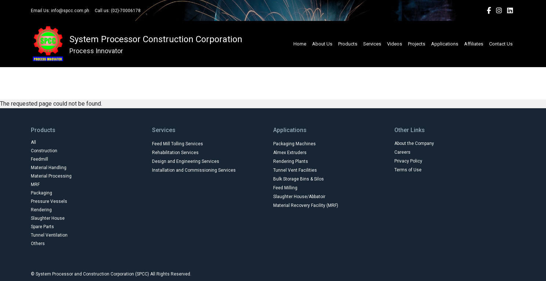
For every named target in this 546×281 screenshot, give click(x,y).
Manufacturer (266, 88)
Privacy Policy (408, 161)
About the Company (414, 143)
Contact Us (501, 44)
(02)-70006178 (126, 10)
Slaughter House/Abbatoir (299, 196)
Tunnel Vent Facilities (295, 170)
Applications (444, 44)
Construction (44, 150)
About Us (322, 44)
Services (372, 44)
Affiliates (473, 44)
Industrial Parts (215, 88)
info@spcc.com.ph (70, 10)
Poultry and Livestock (323, 88)
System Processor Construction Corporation (155, 39)
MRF (35, 184)
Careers (402, 152)
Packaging (41, 193)
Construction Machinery (284, 72)
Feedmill (39, 159)
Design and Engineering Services (185, 161)
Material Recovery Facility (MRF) (305, 205)
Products (347, 44)
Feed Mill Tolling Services (177, 143)
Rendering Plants (290, 161)
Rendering (41, 209)
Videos (394, 44)
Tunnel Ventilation (49, 235)
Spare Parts (42, 226)
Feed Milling (285, 187)
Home (299, 44)
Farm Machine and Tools (357, 72)
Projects (416, 44)
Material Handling (48, 167)
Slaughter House (48, 218)
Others (38, 243)
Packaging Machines (294, 143)
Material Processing (51, 176)
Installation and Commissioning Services (194, 170)
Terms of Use (408, 169)
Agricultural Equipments (212, 72)
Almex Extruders (290, 152)
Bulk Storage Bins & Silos (298, 179)
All (164, 72)
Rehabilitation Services (175, 152)
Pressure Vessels (49, 201)
